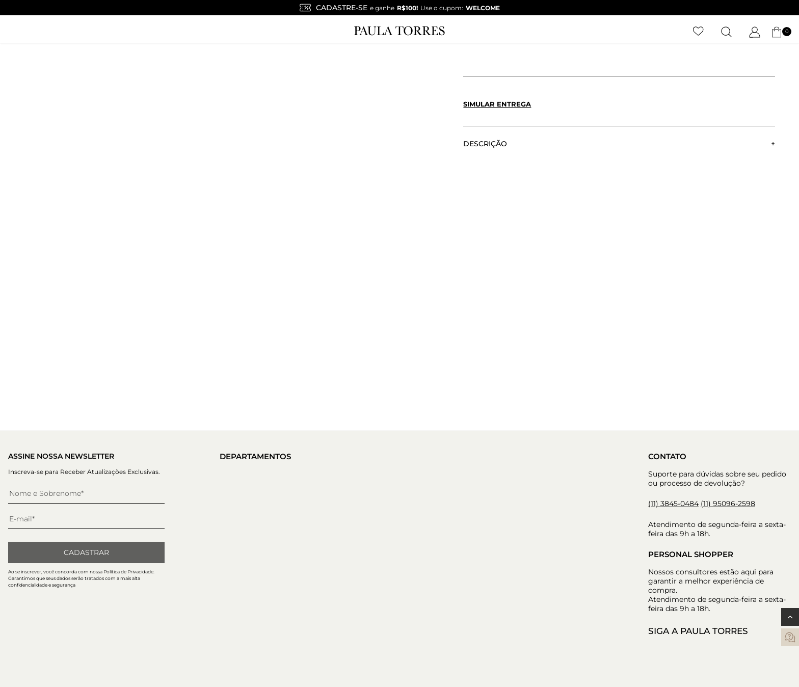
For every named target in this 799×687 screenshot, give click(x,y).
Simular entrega (497, 104)
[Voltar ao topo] (790, 617)
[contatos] (790, 637)
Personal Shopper (690, 554)
